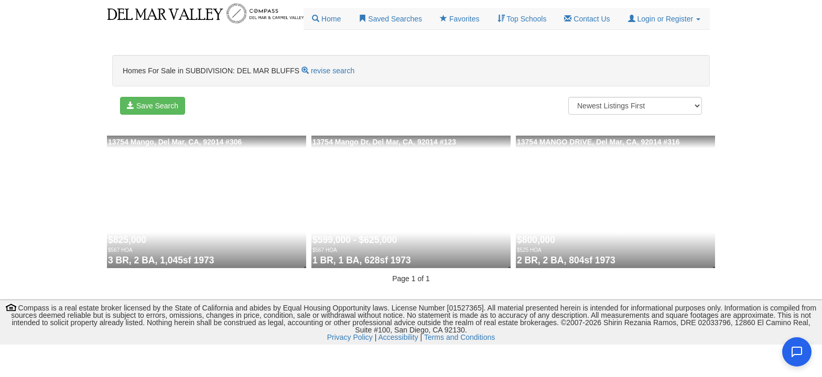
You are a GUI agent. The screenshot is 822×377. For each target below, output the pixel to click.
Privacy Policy (350, 337)
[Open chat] (797, 352)
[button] (664, 19)
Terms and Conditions (459, 337)
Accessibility (398, 337)
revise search (332, 70)
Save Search (152, 106)
